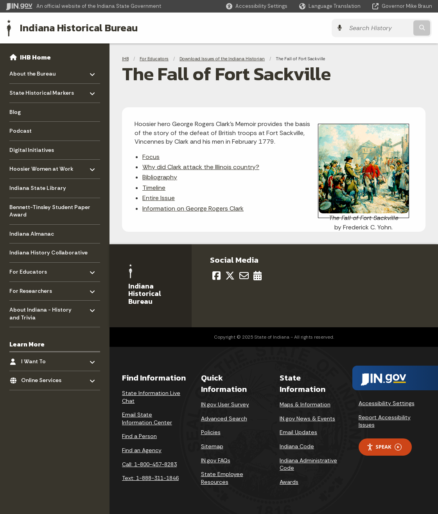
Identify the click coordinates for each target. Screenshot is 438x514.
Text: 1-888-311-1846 (150, 478)
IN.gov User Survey (225, 404)
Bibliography (159, 177)
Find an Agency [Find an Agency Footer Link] (142, 450)
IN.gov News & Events (307, 418)
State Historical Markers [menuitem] (41, 91)
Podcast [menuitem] (20, 130)
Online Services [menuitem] (44, 378)
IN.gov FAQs (215, 460)
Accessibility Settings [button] (387, 403)
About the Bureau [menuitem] (32, 72)
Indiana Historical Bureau (79, 27)
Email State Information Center (147, 418)
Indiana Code (297, 446)
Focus (151, 157)
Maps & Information (305, 404)
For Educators (154, 58)
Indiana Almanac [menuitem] (31, 233)
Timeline (153, 188)
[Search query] (380, 28)
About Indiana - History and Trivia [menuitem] (40, 312)
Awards (289, 481)
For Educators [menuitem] (32, 270)
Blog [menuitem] (15, 111)
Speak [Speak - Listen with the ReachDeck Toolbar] (384, 447)
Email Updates (298, 432)
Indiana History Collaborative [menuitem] (48, 252)
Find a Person (139, 436)
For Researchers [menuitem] (32, 288)
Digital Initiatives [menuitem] (31, 149)
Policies (211, 432)
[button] (256, 6)
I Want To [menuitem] (44, 359)
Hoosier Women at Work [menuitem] (41, 167)
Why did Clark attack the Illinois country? (200, 167)
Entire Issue (158, 198)
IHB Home (35, 57)
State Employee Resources (222, 478)
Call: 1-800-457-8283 (149, 464)
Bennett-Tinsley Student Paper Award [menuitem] (49, 211)
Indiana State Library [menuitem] (37, 187)
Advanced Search (224, 418)
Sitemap (212, 446)
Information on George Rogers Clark (193, 208)
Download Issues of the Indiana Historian (222, 58)
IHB (125, 58)
